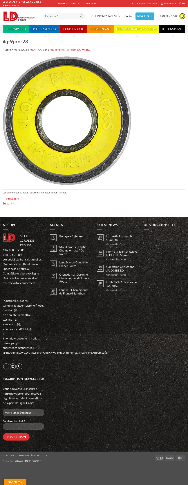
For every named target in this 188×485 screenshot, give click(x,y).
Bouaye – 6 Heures (71, 236)
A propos (8, 455)
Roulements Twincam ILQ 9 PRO (69, 49)
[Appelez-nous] (19, 366)
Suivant (9, 203)
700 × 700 (36, 49)
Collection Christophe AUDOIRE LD (120, 268)
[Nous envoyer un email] (183, 3)
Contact (129, 16)
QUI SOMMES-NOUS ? (106, 16)
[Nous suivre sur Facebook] (180, 3)
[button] (168, 3)
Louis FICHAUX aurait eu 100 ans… (122, 283)
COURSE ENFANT (100, 30)
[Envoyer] (81, 16)
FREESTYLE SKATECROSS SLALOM (136, 30)
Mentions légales (28, 455)
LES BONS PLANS (172, 30)
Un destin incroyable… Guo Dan (120, 237)
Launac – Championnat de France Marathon (73, 291)
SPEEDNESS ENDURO (44, 30)
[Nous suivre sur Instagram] (13, 366)
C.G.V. (45, 455)
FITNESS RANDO (16, 30)
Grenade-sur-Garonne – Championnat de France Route (74, 278)
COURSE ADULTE (73, 30)
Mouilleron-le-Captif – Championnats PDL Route (73, 250)
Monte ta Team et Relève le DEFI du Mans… (121, 253)
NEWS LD (144, 16)
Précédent (11, 198)
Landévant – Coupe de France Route (73, 264)
